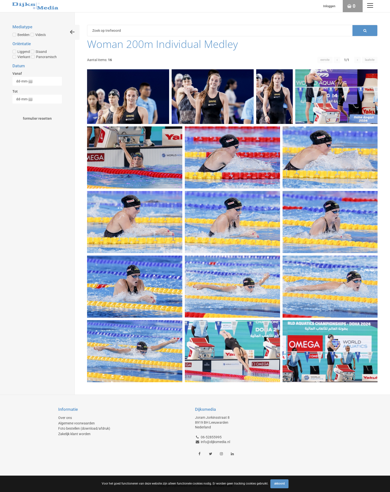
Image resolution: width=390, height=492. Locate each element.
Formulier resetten (37, 118)
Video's (38, 35)
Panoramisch (44, 57)
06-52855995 (211, 437)
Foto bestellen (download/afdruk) (84, 428)
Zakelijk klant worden (74, 434)
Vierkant (21, 57)
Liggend (21, 52)
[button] (337, 60)
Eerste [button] (325, 60)
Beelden (21, 35)
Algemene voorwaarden (76, 423)
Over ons (65, 418)
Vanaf (17, 74)
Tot (15, 91)
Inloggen (329, 6)
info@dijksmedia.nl (215, 442)
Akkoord (279, 483)
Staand (39, 52)
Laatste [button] (370, 60)
